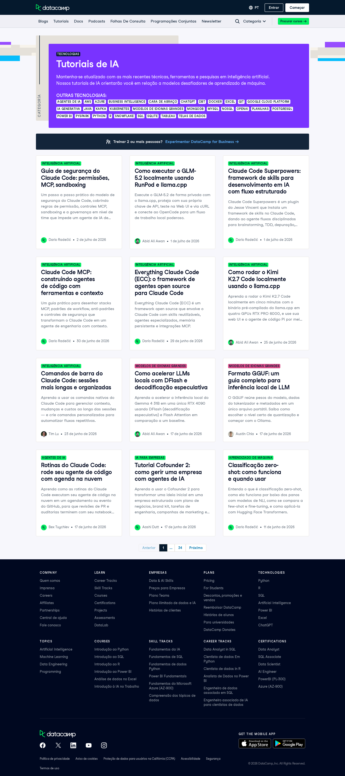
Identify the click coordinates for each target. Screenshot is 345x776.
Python (263, 581)
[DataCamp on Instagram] (104, 745)
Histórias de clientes (165, 610)
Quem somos (50, 581)
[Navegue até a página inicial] (52, 7)
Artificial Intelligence (274, 603)
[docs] (78, 21)
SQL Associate (269, 657)
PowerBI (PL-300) (272, 679)
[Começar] (297, 7)
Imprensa (47, 588)
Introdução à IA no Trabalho (116, 686)
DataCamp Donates (220, 630)
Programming (50, 672)
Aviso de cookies (86, 758)
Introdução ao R (107, 664)
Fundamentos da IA (164, 649)
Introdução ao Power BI (113, 672)
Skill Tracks (103, 588)
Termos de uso (49, 768)
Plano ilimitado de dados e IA (172, 603)
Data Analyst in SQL (220, 649)
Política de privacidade (55, 758)
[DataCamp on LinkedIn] (73, 745)
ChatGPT (265, 625)
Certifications (104, 603)
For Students (214, 588)
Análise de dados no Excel (115, 679)
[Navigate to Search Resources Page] (237, 21)
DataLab (101, 625)
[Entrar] (273, 7)
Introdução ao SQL (109, 657)
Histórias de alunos (219, 615)
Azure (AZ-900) (270, 686)
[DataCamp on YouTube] (89, 745)
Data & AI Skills (161, 581)
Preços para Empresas (167, 588)
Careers (46, 595)
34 (189, 548)
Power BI (265, 610)
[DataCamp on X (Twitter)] (58, 745)
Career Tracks (105, 581)
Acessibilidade (190, 758)
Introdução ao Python (111, 649)
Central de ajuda (53, 618)
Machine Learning (54, 657)
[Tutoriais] (61, 21)
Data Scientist (269, 664)
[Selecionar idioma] (254, 7)
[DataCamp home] (73, 734)
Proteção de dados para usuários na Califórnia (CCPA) (139, 758)
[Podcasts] (96, 21)
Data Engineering (53, 664)
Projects (100, 610)
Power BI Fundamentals (168, 676)
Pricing (209, 581)
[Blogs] (43, 21)
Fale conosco (50, 625)
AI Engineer (267, 672)
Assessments (104, 618)
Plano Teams (159, 595)
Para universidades (219, 622)
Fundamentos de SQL (166, 657)
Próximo (205, 548)
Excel (262, 618)
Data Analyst (268, 649)
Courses (100, 595)
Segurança (213, 758)
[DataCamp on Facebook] (43, 745)
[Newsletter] (211, 21)
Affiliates (47, 603)
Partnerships (50, 610)
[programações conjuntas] (173, 21)
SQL (261, 595)
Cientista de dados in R (222, 669)
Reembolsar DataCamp (222, 607)
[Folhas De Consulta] (127, 21)
